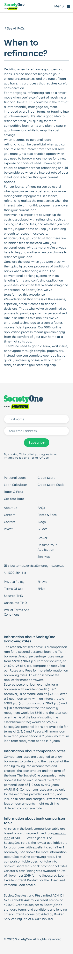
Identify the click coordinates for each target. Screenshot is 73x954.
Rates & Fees (13, 492)
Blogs (42, 522)
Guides (42, 529)
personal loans (32, 727)
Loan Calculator (15, 485)
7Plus (41, 589)
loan (62, 731)
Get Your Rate (14, 499)
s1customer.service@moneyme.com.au (36, 566)
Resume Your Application (47, 547)
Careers (9, 515)
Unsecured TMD (15, 603)
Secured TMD (13, 596)
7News (42, 582)
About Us (10, 508)
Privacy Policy (14, 582)
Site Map (44, 557)
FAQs (41, 508)
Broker (42, 538)
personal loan (41, 652)
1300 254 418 (17, 573)
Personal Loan (14, 885)
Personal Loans (15, 478)
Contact (9, 522)
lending (61, 909)
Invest (8, 529)
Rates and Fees (21, 670)
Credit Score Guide (51, 485)
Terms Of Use (13, 589)
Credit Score (46, 478)
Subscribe (37, 442)
